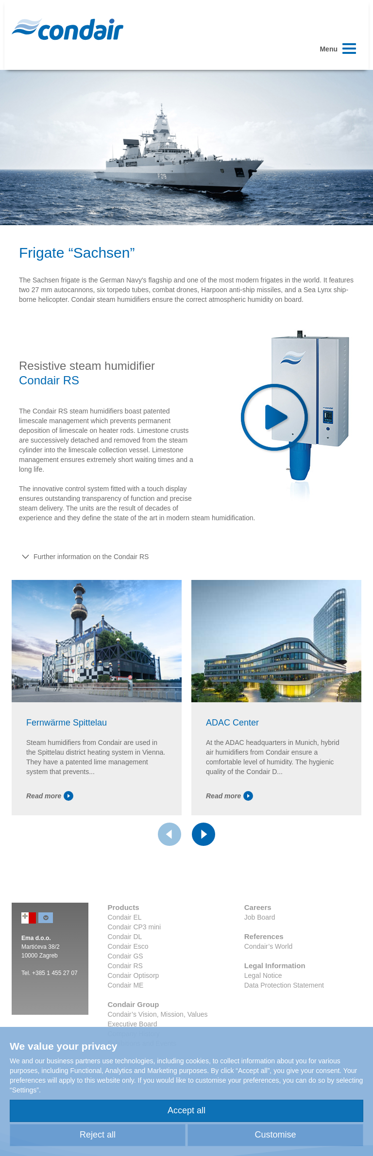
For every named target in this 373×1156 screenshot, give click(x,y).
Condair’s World (268, 946)
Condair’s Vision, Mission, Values (158, 1014)
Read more (49, 796)
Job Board (259, 917)
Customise (275, 1134)
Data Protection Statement (284, 985)
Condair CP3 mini (134, 927)
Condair (67, 29)
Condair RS (125, 966)
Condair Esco (128, 946)
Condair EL (125, 917)
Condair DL (125, 937)
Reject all (98, 1134)
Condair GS (125, 956)
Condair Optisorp (133, 975)
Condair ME (126, 985)
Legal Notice (263, 975)
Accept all (186, 1110)
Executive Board (132, 1024)
